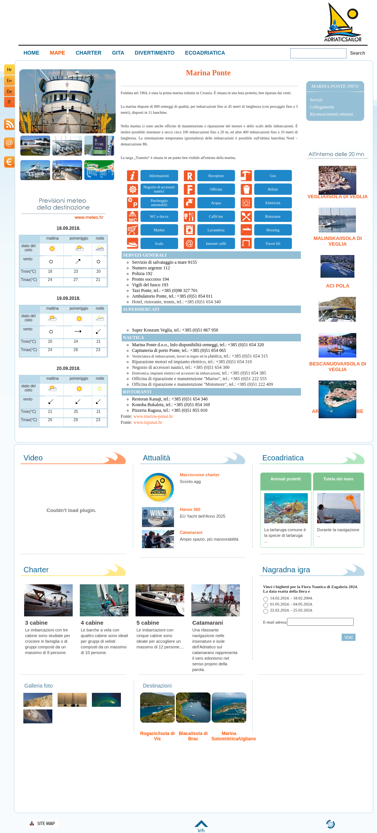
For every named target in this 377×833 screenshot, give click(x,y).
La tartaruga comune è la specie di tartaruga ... (285, 535)
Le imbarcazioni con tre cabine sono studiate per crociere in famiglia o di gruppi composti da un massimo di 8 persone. (47, 641)
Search (357, 53)
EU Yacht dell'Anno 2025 (203, 516)
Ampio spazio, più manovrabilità (209, 539)
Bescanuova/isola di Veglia (337, 366)
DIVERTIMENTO (155, 53)
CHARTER (88, 53)
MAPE (57, 53)
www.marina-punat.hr (153, 416)
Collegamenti (322, 107)
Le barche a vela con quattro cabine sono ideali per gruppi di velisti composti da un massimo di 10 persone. (104, 641)
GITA (118, 53)
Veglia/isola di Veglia (338, 196)
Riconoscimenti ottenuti (331, 114)
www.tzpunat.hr (147, 422)
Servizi (316, 99)
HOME (32, 53)
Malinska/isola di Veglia (337, 241)
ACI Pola (337, 286)
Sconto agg (190, 481)
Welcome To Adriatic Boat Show (343, 21)
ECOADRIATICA (205, 53)
